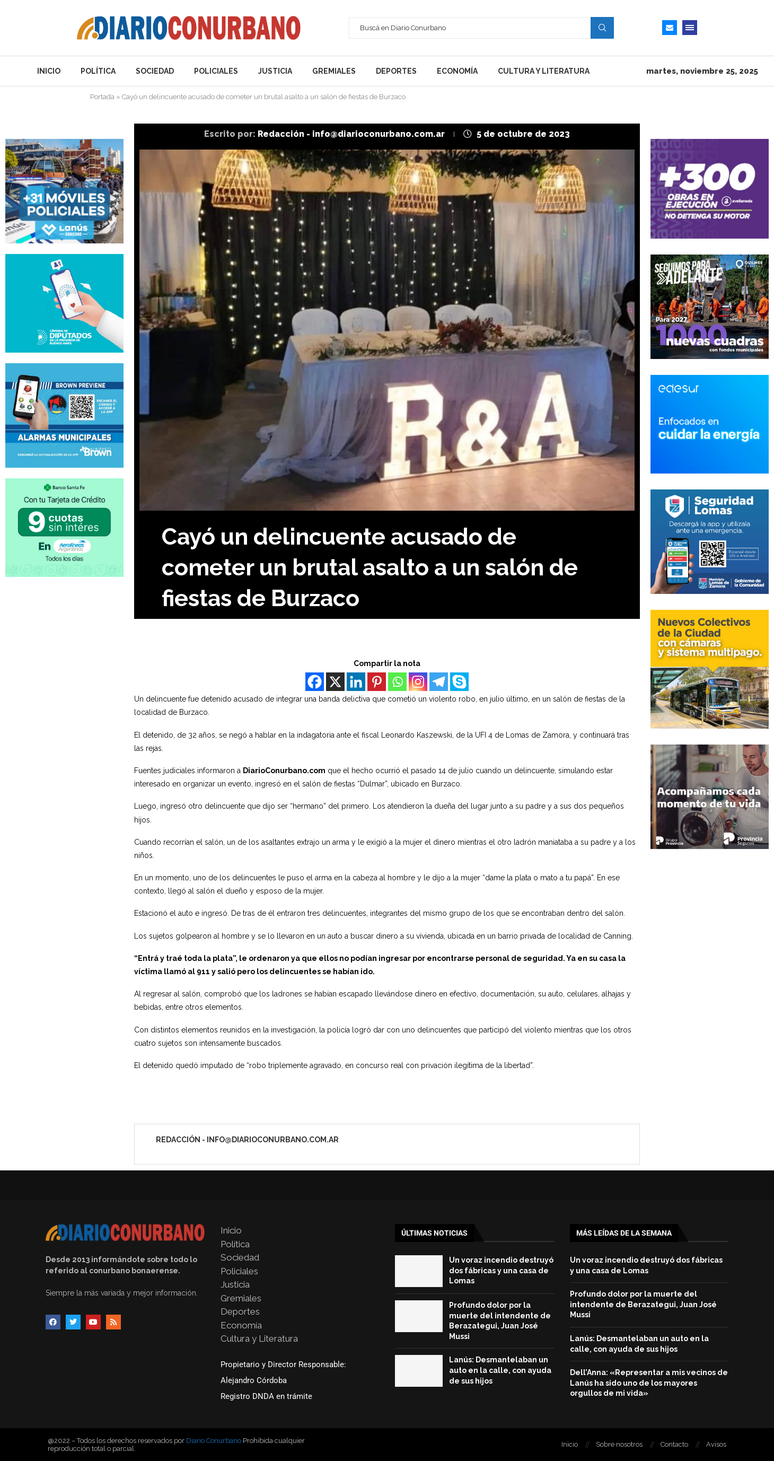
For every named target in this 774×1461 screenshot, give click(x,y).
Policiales (216, 71)
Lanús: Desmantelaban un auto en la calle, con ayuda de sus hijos (500, 1370)
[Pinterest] (376, 681)
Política (98, 71)
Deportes (396, 71)
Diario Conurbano (213, 1441)
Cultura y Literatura (544, 71)
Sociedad (155, 71)
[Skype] (459, 681)
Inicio (48, 71)
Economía (457, 71)
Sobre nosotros (619, 1444)
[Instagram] (418, 681)
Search (602, 27)
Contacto (674, 1444)
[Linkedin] (356, 681)
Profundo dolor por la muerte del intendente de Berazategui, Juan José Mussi (643, 1304)
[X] (335, 681)
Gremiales (334, 71)
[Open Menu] (689, 27)
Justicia (275, 71)
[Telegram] (438, 681)
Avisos (716, 1444)
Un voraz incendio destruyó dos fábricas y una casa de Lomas (501, 1270)
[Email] (669, 27)
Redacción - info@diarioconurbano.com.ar (352, 134)
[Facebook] (314, 681)
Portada (102, 97)
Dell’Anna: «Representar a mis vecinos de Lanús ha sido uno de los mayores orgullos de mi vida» (649, 1382)
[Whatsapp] (397, 681)
